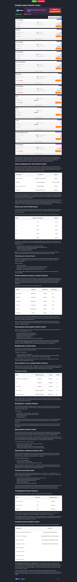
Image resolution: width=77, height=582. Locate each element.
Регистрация (41, 1)
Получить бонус (55, 11)
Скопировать (58, 80)
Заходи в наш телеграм (54, 17)
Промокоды (58, 26)
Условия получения (38, 39)
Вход (34, 1)
